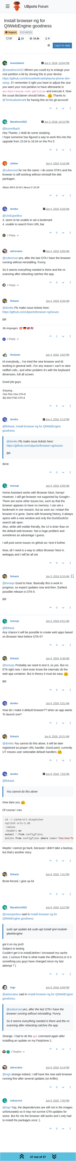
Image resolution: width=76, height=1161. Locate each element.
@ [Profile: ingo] (6, 1074)
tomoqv (14, 485)
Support (10, 32)
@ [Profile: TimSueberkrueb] (14, 100)
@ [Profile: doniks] (8, 307)
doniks (14, 209)
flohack (14, 301)
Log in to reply (62, 45)
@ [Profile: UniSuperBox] (12, 215)
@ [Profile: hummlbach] (11, 128)
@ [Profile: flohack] (8, 426)
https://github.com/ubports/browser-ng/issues (30, 312)
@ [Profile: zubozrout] (10, 170)
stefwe (14, 163)
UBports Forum (36, 6)
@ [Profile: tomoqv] (8, 583)
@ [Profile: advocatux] (10, 994)
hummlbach (17, 63)
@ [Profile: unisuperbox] (11, 914)
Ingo (12, 987)
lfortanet (15, 354)
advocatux (16, 251)
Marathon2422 (18, 121)
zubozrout (16, 1100)
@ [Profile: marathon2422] (13, 69)
